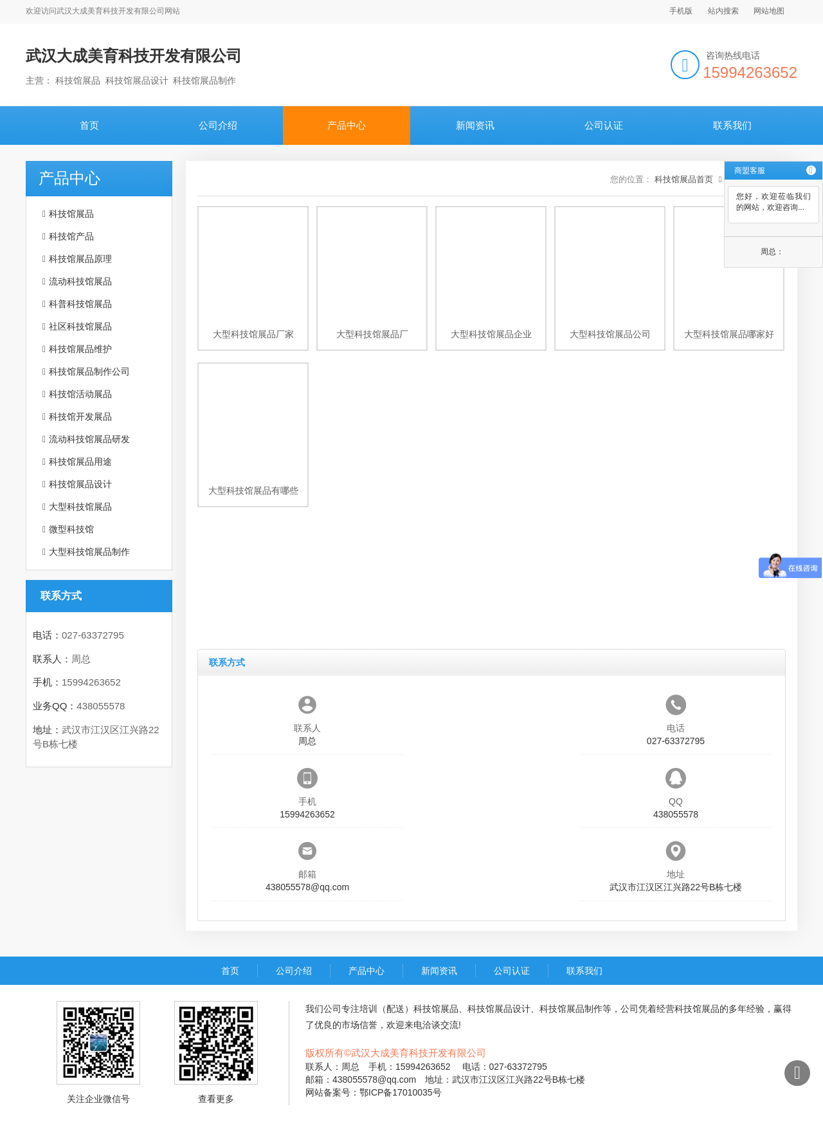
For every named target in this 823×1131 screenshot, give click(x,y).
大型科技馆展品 (80, 506)
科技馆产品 (71, 236)
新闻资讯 (475, 125)
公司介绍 (218, 125)
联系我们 (732, 125)
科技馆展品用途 (80, 461)
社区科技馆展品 (80, 326)
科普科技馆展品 (80, 304)
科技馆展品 (71, 214)
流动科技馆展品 (80, 281)
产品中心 (346, 125)
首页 (89, 125)
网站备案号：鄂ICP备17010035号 (373, 1092)
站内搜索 (723, 10)
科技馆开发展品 (80, 416)
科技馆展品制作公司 (89, 371)
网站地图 (769, 10)
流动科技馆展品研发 (89, 439)
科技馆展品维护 (80, 349)
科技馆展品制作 (570, 1009)
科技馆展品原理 (80, 259)
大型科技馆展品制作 (89, 552)
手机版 (680, 10)
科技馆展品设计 (80, 484)
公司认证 (603, 125)
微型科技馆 (71, 529)
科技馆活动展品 (80, 394)
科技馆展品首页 (684, 179)
